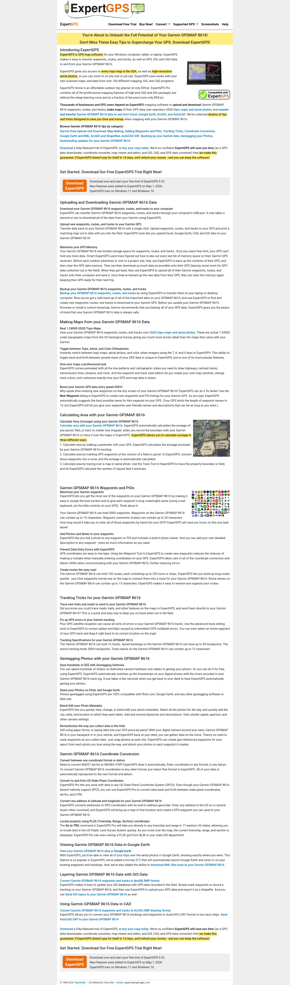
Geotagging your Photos (197, 136)
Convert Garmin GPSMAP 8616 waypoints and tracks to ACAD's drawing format (115, 910)
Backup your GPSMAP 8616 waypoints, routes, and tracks (98, 293)
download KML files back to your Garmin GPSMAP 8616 (187, 865)
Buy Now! (146, 24)
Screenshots (210, 24)
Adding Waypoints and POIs (143, 131)
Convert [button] (162, 24)
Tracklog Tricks (173, 131)
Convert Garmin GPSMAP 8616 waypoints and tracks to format (109, 881)
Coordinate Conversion (200, 131)
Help (225, 24)
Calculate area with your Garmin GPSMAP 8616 (91, 425)
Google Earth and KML (75, 136)
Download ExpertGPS (74, 186)
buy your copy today (135, 148)
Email (120, 982)
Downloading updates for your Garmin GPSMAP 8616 (95, 141)
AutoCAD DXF (131, 136)
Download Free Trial (122, 24)
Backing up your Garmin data (160, 136)
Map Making (115, 131)
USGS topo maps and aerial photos (172, 332)
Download (66, 148)
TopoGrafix (80, 982)
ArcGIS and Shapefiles (105, 136)
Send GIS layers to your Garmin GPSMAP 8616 (96, 894)
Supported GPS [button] (184, 24)
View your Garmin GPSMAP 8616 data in (95, 851)
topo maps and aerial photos (193, 109)
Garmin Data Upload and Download (83, 131)
